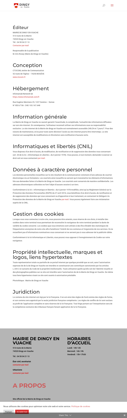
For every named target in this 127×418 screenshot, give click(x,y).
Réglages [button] (8, 412)
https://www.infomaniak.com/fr (26, 97)
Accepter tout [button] (22, 412)
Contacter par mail (21, 45)
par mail (65, 199)
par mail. (41, 158)
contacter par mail (20, 365)
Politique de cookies (80, 406)
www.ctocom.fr (19, 77)
